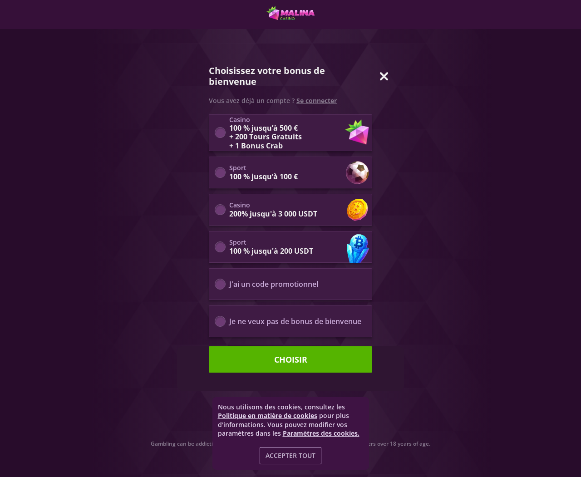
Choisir (290, 359)
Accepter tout (290, 455)
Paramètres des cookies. (321, 433)
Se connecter (316, 100)
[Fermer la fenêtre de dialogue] (384, 76)
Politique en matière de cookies (267, 415)
